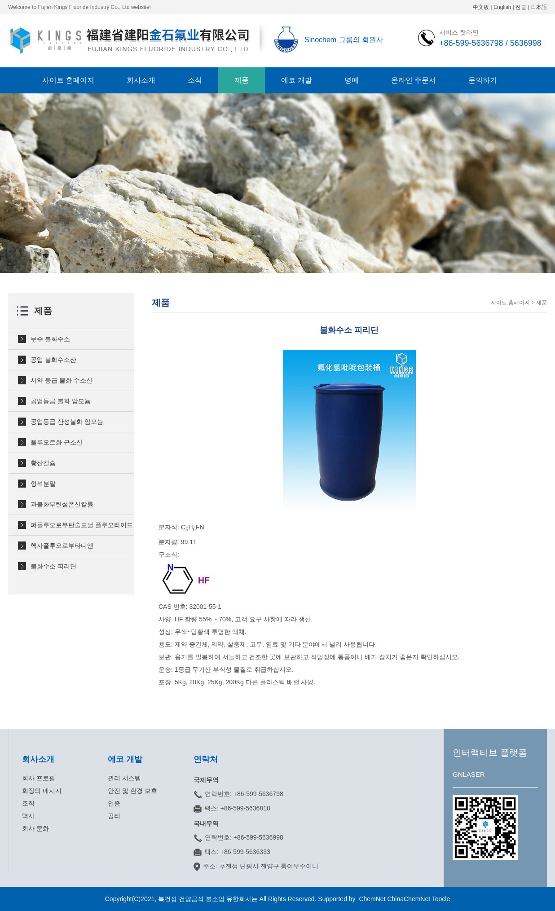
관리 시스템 (124, 778)
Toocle (441, 898)
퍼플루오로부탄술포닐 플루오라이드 (82, 524)
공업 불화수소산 (53, 359)
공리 (114, 815)
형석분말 (43, 483)
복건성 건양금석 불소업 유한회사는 (209, 898)
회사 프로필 (38, 778)
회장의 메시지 (42, 790)
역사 (28, 815)
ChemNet (372, 898)
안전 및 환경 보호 (132, 790)
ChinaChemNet (408, 898)
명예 (351, 80)
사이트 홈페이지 (68, 80)
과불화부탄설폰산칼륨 (62, 504)
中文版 (481, 7)
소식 (195, 80)
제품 (241, 80)
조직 (28, 803)
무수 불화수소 (50, 339)
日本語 (539, 7)
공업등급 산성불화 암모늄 (67, 421)
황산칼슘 (43, 463)
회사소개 (141, 80)
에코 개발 (296, 80)
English (502, 7)
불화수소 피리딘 (53, 566)
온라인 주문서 (413, 80)
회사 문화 (35, 828)
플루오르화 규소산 (57, 442)
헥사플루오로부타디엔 (62, 545)
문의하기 (482, 80)
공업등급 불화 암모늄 (61, 401)
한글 (520, 7)
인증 (114, 803)
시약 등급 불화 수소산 (61, 380)
